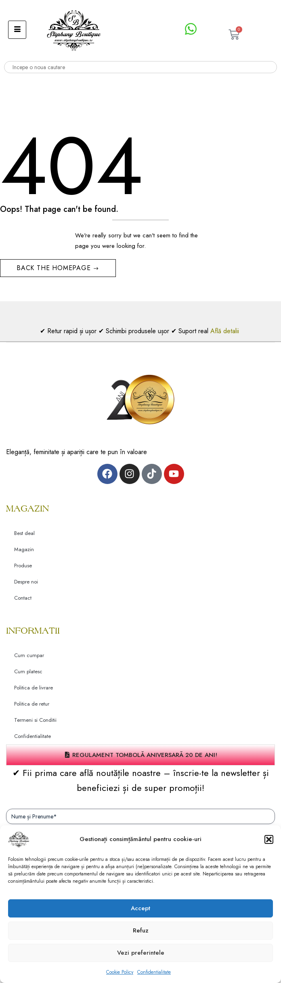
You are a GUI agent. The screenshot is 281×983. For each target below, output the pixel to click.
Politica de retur (31, 704)
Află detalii (225, 331)
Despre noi (26, 582)
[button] (269, 839)
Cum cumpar (29, 655)
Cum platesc (28, 671)
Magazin (24, 549)
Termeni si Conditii (35, 720)
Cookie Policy (119, 972)
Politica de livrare (33, 687)
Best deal (24, 533)
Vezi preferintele (140, 952)
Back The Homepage (55, 268)
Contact (22, 598)
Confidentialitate (154, 972)
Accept (140, 908)
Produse (23, 565)
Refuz (141, 930)
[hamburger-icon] (17, 30)
